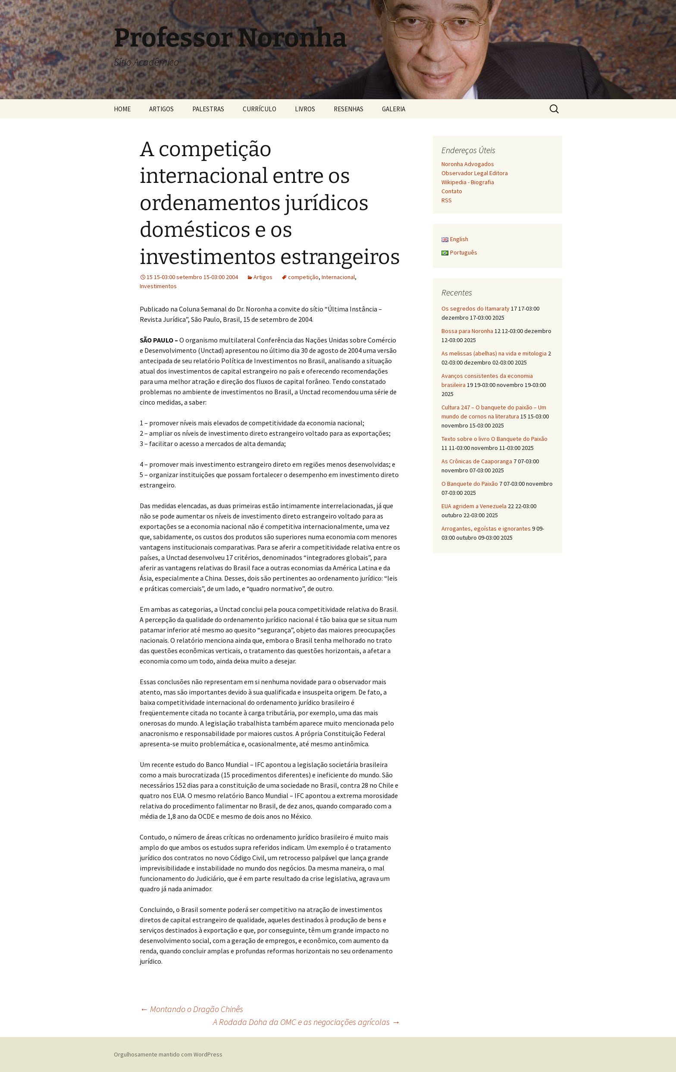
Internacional (338, 277)
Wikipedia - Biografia (467, 182)
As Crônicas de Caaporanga (476, 461)
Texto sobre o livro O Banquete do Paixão (494, 439)
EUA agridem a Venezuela (474, 506)
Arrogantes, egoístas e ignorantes (486, 528)
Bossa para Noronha (467, 331)
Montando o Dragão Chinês (191, 1008)
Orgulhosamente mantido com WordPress (168, 1054)
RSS (446, 200)
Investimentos (158, 286)
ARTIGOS (161, 109)
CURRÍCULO (259, 109)
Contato (451, 191)
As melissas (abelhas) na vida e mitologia (494, 353)
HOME (122, 109)
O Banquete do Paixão (469, 483)
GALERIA (393, 109)
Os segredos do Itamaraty (475, 308)
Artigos (263, 277)
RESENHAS (348, 109)
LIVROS (305, 109)
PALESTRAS (208, 109)
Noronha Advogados (467, 164)
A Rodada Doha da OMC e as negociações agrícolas (306, 1021)
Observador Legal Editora (474, 173)
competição (303, 277)
